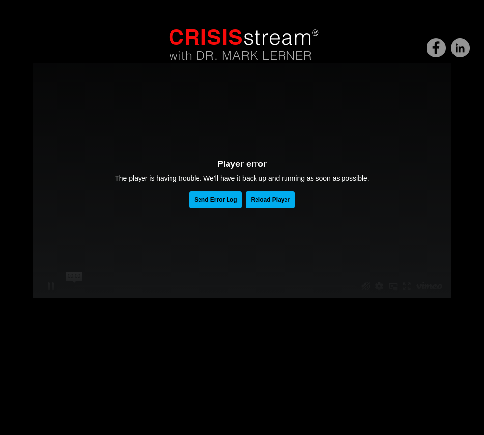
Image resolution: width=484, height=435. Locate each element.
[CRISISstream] (436, 47)
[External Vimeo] (242, 180)
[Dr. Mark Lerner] (460, 47)
